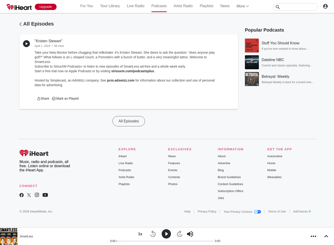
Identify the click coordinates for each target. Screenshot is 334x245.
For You (86, 6)
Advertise (224, 163)
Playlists (206, 6)
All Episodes (38, 24)
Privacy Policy (207, 211)
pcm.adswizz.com (121, 80)
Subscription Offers (230, 191)
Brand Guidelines (229, 177)
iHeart (123, 156)
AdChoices (302, 211)
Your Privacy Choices (242, 211)
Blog (221, 170)
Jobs (221, 198)
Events (172, 170)
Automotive (274, 156)
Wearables (274, 177)
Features (174, 163)
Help (187, 211)
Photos (172, 184)
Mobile (271, 170)
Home (271, 163)
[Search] (295, 7)
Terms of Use (277, 211)
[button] (43, 98)
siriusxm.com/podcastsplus (132, 71)
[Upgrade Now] (46, 7)
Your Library (110, 6)
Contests (174, 177)
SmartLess (26, 236)
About (222, 156)
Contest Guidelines (230, 184)
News (225, 6)
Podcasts (159, 6)
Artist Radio (183, 6)
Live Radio (136, 6)
